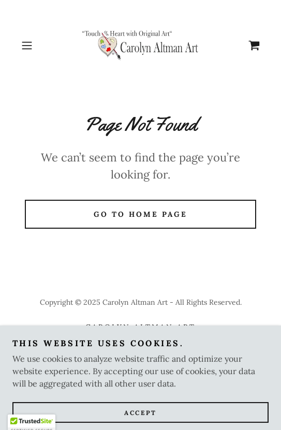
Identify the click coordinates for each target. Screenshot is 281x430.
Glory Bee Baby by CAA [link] (140, 340)
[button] (35, 45)
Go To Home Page (140, 214)
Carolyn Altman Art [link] (140, 327)
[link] (140, 45)
